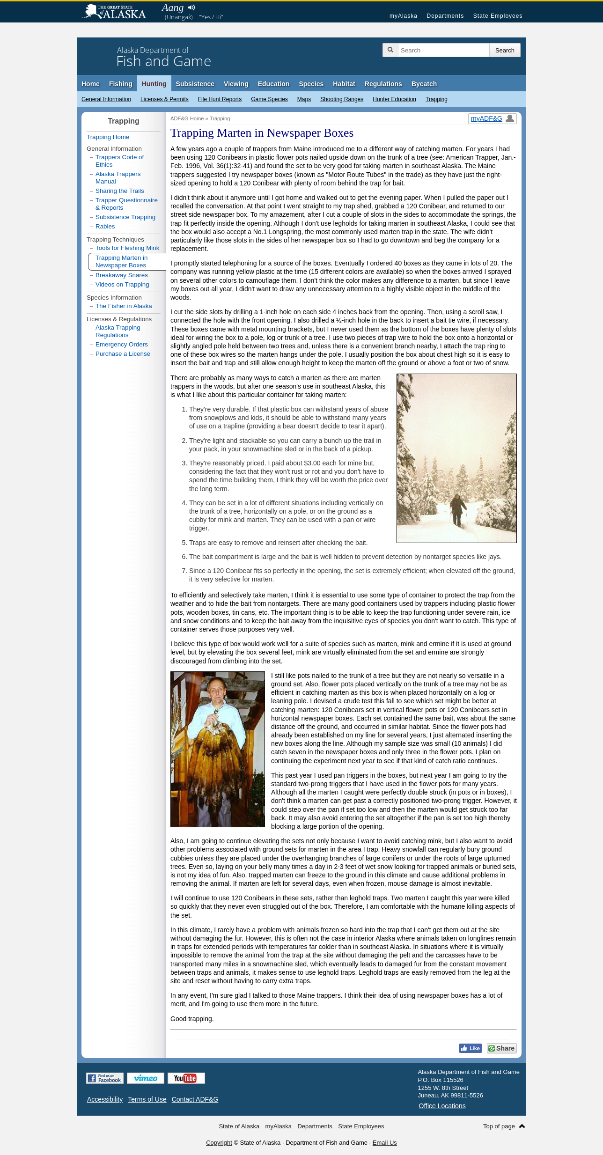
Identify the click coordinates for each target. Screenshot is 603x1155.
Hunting (154, 84)
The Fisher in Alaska (124, 305)
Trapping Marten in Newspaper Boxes (121, 261)
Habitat (344, 84)
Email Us (385, 1142)
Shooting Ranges (341, 99)
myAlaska (404, 16)
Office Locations (442, 1106)
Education (274, 84)
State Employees (498, 16)
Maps (304, 99)
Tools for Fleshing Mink (127, 247)
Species (311, 84)
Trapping (437, 99)
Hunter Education (394, 99)
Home (90, 84)
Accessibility (105, 1099)
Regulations (383, 84)
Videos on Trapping (122, 284)
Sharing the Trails (120, 190)
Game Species (269, 99)
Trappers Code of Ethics (120, 161)
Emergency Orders (122, 344)
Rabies (105, 226)
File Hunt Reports (220, 99)
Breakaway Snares (122, 275)
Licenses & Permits (164, 99)
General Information (106, 99)
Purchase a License (123, 353)
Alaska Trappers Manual (118, 177)
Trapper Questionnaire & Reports (127, 204)
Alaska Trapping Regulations (118, 331)
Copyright (219, 1142)
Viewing (236, 84)
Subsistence (195, 84)
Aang (173, 7)
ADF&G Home (187, 118)
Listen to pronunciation (191, 7)
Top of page (499, 1126)
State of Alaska (118, 12)
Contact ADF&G (195, 1099)
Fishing (120, 84)
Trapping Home (108, 136)
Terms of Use (147, 1099)
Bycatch (424, 84)
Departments (445, 16)
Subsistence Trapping (125, 217)
